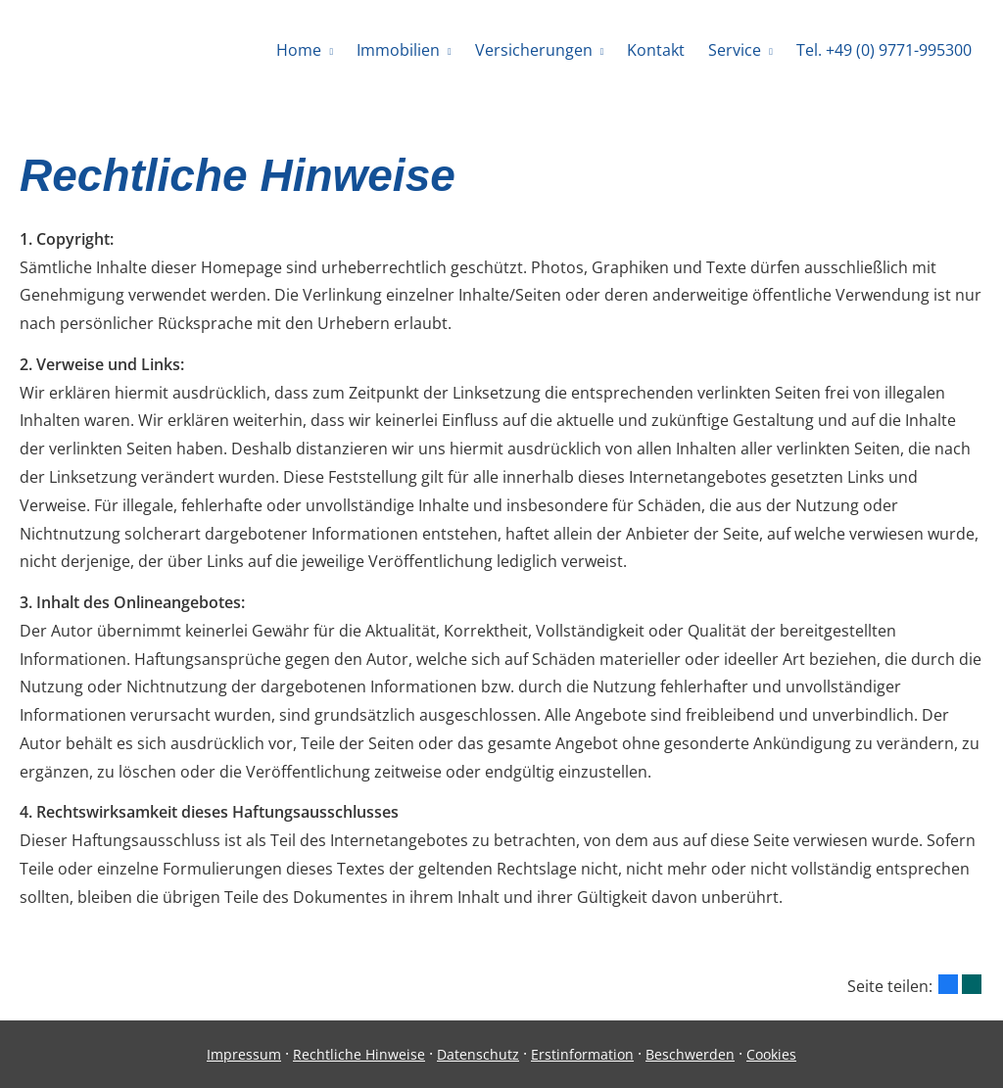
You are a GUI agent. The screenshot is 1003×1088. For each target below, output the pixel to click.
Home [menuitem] (298, 50)
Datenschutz (478, 1054)
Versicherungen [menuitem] (534, 50)
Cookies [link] (771, 1054)
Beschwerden (690, 1054)
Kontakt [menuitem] (656, 50)
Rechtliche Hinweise (359, 1054)
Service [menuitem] (734, 50)
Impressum (244, 1054)
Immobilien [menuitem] (398, 50)
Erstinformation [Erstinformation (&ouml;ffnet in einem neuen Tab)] (582, 1054)
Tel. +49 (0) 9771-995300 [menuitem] (884, 50)
